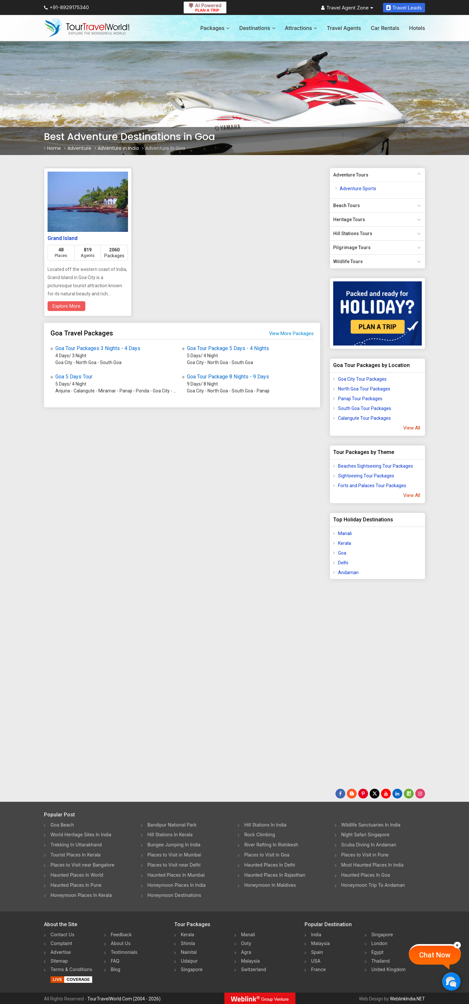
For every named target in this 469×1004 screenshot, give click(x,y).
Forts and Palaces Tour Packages (372, 485)
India (316, 935)
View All (411, 428)
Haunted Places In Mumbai (176, 875)
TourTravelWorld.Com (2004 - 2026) (124, 997)
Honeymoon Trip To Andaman (373, 885)
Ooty (246, 943)
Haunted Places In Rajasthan (275, 875)
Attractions (301, 28)
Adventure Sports (358, 188)
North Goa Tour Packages (364, 388)
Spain (317, 952)
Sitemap (59, 960)
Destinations (257, 28)
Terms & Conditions (71, 968)
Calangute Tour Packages (364, 418)
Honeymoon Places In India (177, 885)
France (318, 968)
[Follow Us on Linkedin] (397, 794)
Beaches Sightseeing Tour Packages (375, 466)
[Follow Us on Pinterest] (363, 794)
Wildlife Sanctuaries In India (371, 824)
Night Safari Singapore (365, 835)
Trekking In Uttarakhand (76, 845)
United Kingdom (388, 968)
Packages (214, 28)
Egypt (377, 952)
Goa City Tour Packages (362, 379)
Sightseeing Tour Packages (366, 475)
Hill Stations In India (265, 824)
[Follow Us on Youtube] (386, 794)
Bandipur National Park (172, 824)
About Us (121, 943)
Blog (116, 968)
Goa (342, 553)
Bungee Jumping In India (174, 845)
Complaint (61, 943)
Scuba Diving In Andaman (369, 845)
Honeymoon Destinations (175, 895)
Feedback (121, 935)
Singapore (192, 968)
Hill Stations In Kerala (170, 835)
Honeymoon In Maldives (270, 885)
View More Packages (291, 333)
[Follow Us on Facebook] (340, 794)
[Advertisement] (356, 686)
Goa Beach (62, 824)
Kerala (344, 543)
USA (315, 960)
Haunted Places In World (77, 875)
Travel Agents (344, 28)
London (379, 943)
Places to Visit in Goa (267, 855)
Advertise (60, 952)
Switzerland (253, 968)
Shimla (188, 943)
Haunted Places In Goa (365, 875)
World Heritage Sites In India (81, 835)
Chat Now (434, 955)
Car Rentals (385, 28)
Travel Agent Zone (347, 8)
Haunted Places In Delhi (269, 865)
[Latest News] (352, 794)
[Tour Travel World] (87, 28)
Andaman (348, 572)
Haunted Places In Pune (76, 885)
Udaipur (189, 960)
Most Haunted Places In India (372, 865)
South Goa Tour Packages (364, 408)
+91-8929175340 (66, 7)
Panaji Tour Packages (360, 398)
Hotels (417, 28)
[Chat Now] (451, 981)
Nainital (189, 952)
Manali (345, 533)
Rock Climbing (259, 835)
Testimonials (124, 952)
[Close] (457, 945)
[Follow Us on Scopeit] (409, 794)
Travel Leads (404, 8)
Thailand (380, 960)
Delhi (343, 562)
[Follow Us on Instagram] (420, 794)
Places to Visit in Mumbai (175, 855)
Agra (246, 952)
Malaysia (250, 960)
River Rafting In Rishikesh (271, 845)
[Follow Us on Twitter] (374, 794)
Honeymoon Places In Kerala (81, 895)
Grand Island (63, 238)
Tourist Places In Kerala (75, 855)
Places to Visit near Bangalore (82, 865)
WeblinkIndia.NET (407, 997)
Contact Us (62, 935)
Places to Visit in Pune (365, 855)
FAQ (115, 960)
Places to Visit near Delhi (174, 865)
